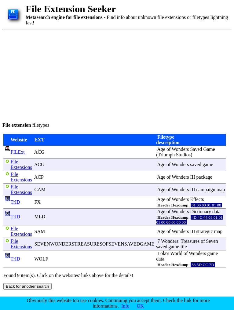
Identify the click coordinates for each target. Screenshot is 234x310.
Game (209, 149)
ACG (39, 152)
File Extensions (21, 164)
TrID (15, 202)
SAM (40, 231)
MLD (40, 216)
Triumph (166, 154)
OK (140, 305)
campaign (205, 189)
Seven (212, 241)
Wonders (180, 149)
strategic (204, 231)
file (183, 246)
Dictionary (200, 211)
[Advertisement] (101, 75)
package (204, 177)
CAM (40, 189)
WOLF (41, 258)
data (216, 211)
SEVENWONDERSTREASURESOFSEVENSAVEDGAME (95, 243)
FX (38, 202)
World (176, 253)
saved (195, 164)
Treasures (190, 241)
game (208, 164)
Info (125, 305)
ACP (39, 177)
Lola (161, 253)
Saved (196, 149)
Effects (197, 199)
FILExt (18, 152)
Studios (183, 154)
